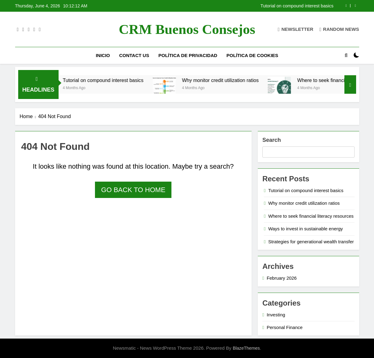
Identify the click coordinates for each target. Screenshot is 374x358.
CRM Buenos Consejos (187, 29)
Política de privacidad (187, 55)
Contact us (134, 55)
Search (271, 140)
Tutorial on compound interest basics (297, 5)
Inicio (103, 55)
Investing (276, 314)
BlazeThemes (246, 348)
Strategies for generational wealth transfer (311, 241)
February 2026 (282, 278)
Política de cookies (252, 55)
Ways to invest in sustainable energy (305, 228)
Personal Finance (284, 327)
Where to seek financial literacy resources (311, 216)
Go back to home (133, 190)
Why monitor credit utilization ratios (226, 80)
